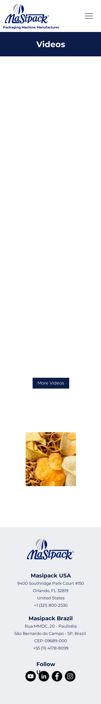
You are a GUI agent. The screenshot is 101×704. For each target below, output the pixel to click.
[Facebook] (57, 676)
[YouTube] (30, 676)
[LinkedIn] (44, 676)
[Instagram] (70, 676)
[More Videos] (51, 383)
